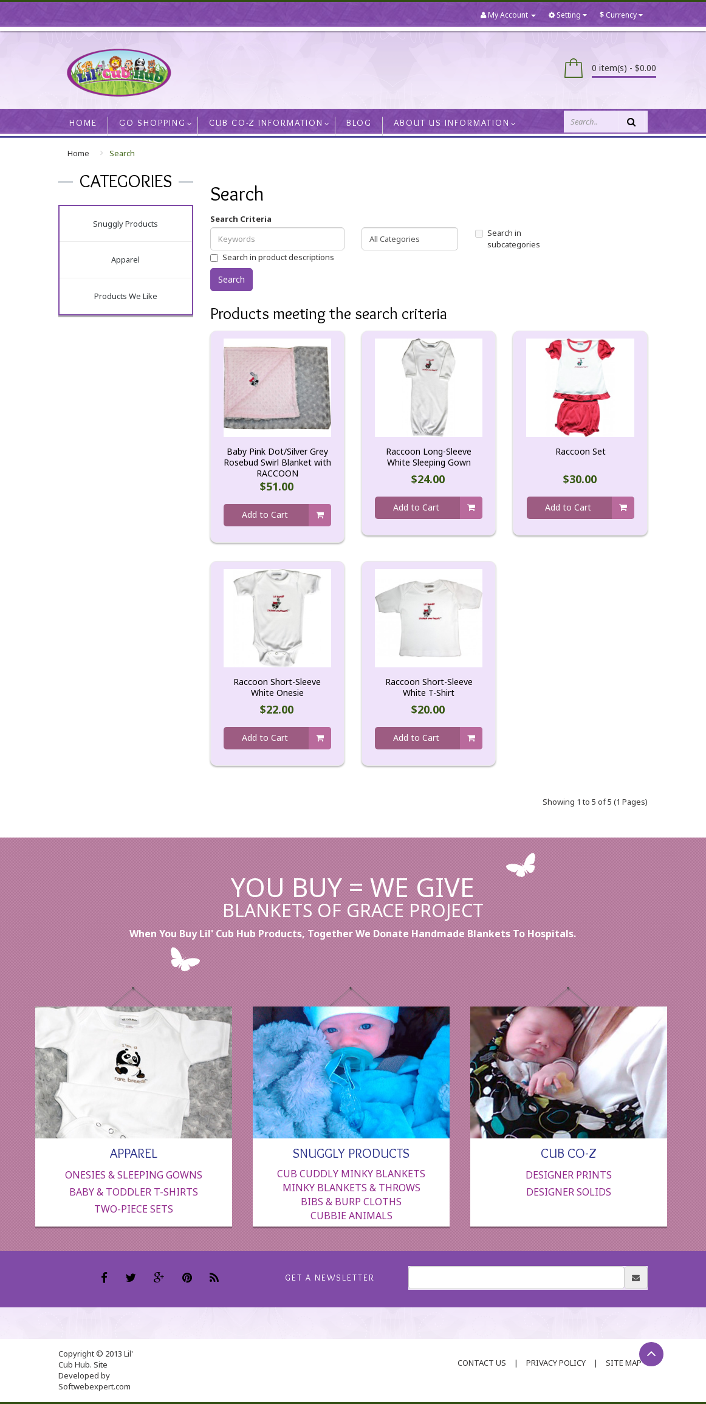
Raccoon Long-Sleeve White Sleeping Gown (428, 457)
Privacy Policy (556, 1362)
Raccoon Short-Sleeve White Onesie (277, 687)
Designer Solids (568, 1192)
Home (78, 153)
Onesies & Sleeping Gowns (133, 1175)
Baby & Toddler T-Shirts (133, 1192)
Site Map (624, 1362)
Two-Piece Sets (133, 1209)
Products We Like (125, 296)
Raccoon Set (580, 451)
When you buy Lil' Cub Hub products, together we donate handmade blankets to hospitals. (352, 933)
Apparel (125, 259)
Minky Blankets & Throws (351, 1187)
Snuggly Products (125, 223)
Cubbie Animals (351, 1215)
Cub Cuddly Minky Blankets (351, 1173)
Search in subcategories (507, 238)
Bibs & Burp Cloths (351, 1201)
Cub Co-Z (569, 1152)
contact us (482, 1362)
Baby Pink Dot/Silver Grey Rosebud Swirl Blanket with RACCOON (277, 462)
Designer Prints (569, 1175)
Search (122, 153)
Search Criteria (241, 218)
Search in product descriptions (272, 257)
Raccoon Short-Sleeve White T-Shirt (429, 687)
